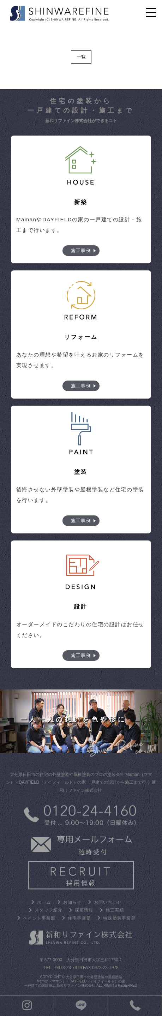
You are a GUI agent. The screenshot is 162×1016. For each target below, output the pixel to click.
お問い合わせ (108, 902)
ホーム (44, 902)
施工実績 (115, 910)
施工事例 (81, 250)
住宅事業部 (79, 918)
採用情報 (84, 910)
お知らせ (72, 902)
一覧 (81, 57)
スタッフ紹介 (48, 910)
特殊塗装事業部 (119, 918)
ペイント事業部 (39, 918)
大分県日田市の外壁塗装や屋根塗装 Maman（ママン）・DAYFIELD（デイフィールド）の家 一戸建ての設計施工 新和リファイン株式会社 (75, 981)
